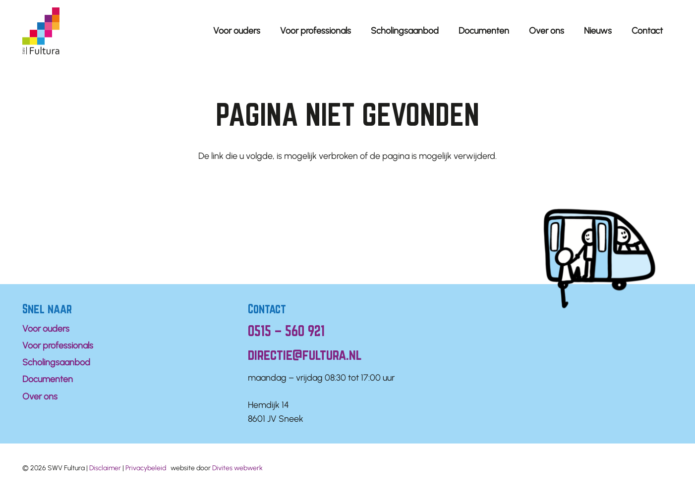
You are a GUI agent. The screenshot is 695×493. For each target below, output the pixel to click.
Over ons (40, 396)
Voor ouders (45, 328)
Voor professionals (57, 345)
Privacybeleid (145, 468)
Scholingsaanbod (56, 362)
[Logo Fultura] (40, 30)
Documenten (47, 379)
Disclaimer (105, 468)
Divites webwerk (237, 468)
